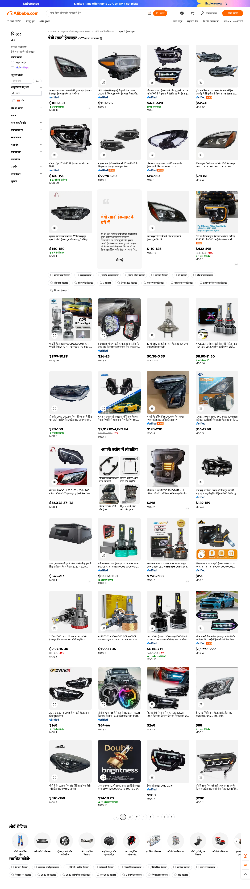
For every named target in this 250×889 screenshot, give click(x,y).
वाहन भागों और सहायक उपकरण (75, 31)
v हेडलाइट (105, 282)
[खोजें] (160, 13)
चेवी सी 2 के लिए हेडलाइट (77, 867)
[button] (150, 13)
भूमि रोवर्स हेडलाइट (59, 282)
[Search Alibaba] (97, 13)
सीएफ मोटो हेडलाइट (83, 282)
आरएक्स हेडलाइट (159, 275)
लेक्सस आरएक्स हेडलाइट (182, 282)
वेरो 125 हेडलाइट (58, 290)
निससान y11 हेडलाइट (21, 875)
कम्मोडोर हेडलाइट (181, 867)
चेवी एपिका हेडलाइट (157, 867)
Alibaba (52, 31)
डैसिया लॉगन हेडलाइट (135, 275)
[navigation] (26, 424)
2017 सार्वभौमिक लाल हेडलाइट (213, 282)
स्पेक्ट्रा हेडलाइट (84, 275)
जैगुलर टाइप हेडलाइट (158, 875)
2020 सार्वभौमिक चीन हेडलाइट (76, 875)
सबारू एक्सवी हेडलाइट (154, 282)
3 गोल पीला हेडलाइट (131, 875)
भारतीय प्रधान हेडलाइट (108, 275)
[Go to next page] (171, 817)
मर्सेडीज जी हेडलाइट (104, 867)
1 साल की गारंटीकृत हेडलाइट (46, 867)
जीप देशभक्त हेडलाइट (203, 275)
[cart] (193, 13)
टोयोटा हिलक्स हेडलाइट (130, 867)
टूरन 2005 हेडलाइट (106, 875)
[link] (245, 855)
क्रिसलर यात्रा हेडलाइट (60, 275)
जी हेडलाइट (180, 275)
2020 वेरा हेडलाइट (47, 875)
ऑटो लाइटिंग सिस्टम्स (104, 31)
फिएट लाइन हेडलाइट (205, 867)
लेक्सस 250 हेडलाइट (127, 282)
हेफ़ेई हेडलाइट (181, 875)
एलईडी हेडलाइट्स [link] (127, 31)
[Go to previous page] (116, 817)
